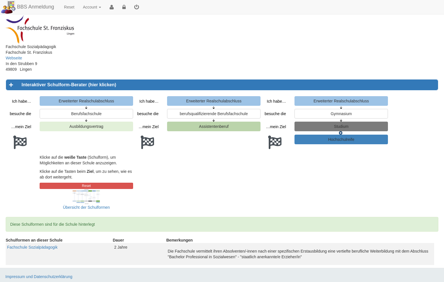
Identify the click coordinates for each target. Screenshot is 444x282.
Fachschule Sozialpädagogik (32, 247)
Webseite (14, 58)
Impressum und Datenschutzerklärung (38, 276)
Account (92, 7)
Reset (69, 7)
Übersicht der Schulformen (86, 207)
